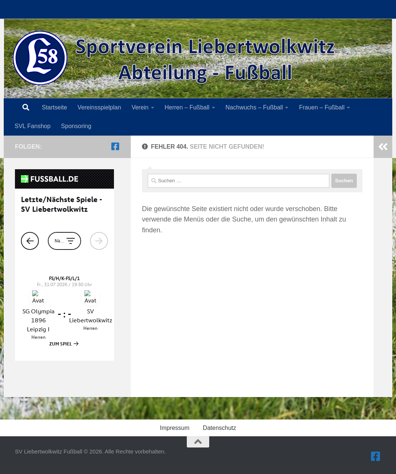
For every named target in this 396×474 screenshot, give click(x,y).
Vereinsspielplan (99, 107)
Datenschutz (219, 428)
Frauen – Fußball (321, 107)
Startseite (54, 107)
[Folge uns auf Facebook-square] (115, 146)
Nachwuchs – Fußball (254, 107)
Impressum (174, 428)
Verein (140, 107)
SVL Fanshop (32, 126)
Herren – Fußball (187, 107)
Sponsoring (76, 126)
